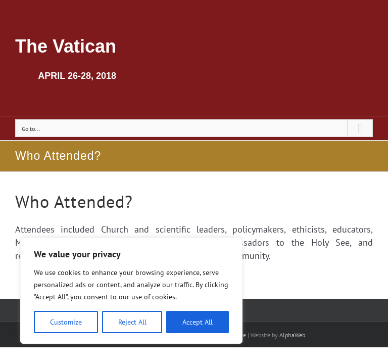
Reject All (132, 322)
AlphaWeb (292, 335)
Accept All (197, 322)
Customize (66, 322)
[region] (131, 291)
